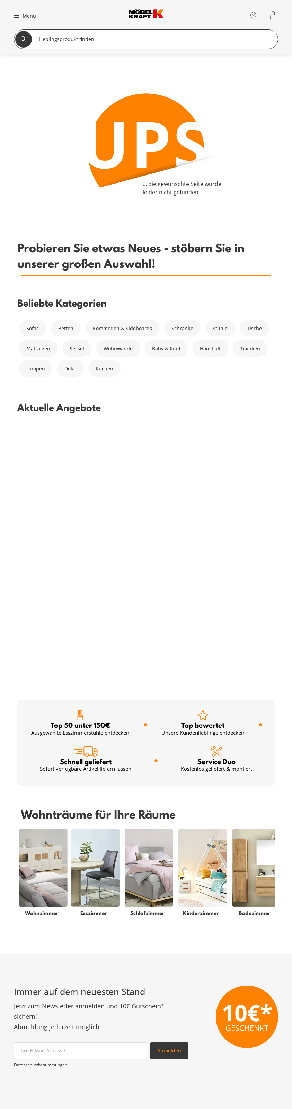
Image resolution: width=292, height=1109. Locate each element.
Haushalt (210, 348)
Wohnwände (118, 348)
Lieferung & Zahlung (254, 1032)
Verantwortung (248, 1065)
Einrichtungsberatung (127, 1040)
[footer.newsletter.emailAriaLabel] (80, 791)
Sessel (77, 348)
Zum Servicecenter (239, 946)
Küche (21, 1049)
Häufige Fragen (248, 999)
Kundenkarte (117, 1007)
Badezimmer (28, 1024)
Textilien (250, 348)
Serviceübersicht (121, 999)
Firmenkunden (119, 1057)
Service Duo (216, 500)
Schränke (182, 328)
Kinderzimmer (30, 1032)
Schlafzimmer (30, 1007)
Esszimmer (26, 1040)
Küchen (104, 368)
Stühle (220, 328)
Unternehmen (247, 1040)
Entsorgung (244, 1015)
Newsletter (114, 1032)
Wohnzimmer (29, 999)
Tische (254, 328)
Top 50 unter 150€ (80, 464)
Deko (70, 368)
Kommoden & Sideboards (122, 328)
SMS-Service (116, 1024)
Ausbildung (244, 1057)
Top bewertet (202, 464)
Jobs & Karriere (248, 1049)
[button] (24, 15)
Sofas (32, 328)
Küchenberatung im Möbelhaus (139, 1049)
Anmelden (169, 791)
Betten (65, 328)
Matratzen (38, 348)
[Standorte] (253, 15)
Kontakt (239, 1024)
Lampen (35, 368)
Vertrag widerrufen (253, 1007)
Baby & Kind (166, 348)
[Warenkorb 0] (274, 15)
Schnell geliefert (85, 500)
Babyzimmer (28, 1015)
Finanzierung (117, 1015)
